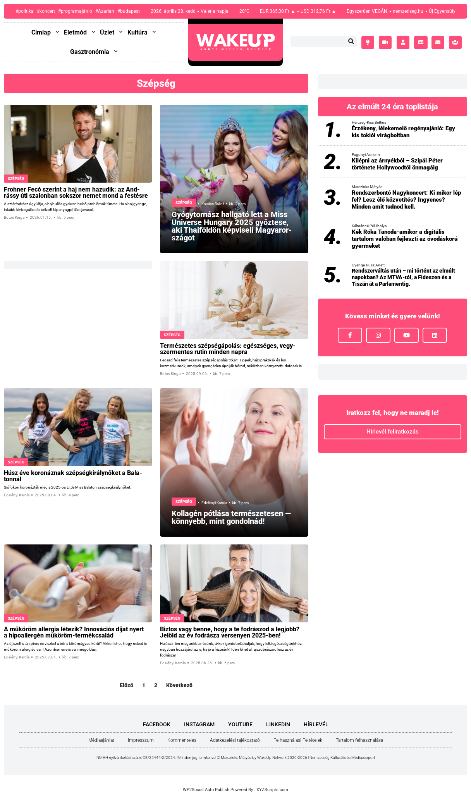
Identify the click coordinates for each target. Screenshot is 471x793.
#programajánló (75, 11)
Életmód (80, 32)
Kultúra (142, 32)
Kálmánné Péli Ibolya (369, 226)
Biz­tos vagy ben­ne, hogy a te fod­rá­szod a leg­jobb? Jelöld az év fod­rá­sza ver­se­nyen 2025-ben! (229, 632)
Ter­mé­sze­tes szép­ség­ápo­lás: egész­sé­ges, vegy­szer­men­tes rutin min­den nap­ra (228, 349)
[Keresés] (351, 41)
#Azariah (104, 11)
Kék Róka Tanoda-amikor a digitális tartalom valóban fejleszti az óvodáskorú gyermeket (404, 238)
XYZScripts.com (272, 789)
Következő (179, 685)
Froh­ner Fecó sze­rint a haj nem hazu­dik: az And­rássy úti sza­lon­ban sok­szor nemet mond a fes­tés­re (76, 192)
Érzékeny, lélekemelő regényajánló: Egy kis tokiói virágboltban (403, 132)
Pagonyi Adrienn (366, 154)
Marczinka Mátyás (367, 187)
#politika (24, 11)
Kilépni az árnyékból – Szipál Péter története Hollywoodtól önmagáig (397, 164)
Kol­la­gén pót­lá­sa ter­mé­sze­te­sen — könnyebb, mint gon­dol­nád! (231, 517)
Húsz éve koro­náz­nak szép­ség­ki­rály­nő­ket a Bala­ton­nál (73, 476)
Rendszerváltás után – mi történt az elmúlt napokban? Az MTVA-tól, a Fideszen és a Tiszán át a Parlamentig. (403, 277)
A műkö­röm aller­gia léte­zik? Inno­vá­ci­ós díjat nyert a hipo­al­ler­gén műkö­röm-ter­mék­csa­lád (74, 632)
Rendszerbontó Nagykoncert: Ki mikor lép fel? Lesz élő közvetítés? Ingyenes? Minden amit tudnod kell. (406, 199)
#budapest (128, 11)
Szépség (16, 178)
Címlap (45, 32)
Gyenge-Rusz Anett (368, 265)
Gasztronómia (94, 51)
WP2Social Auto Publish (206, 789)
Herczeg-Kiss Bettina (369, 122)
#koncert (46, 11)
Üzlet (112, 32)
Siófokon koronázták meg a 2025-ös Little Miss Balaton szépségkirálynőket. (67, 487)
